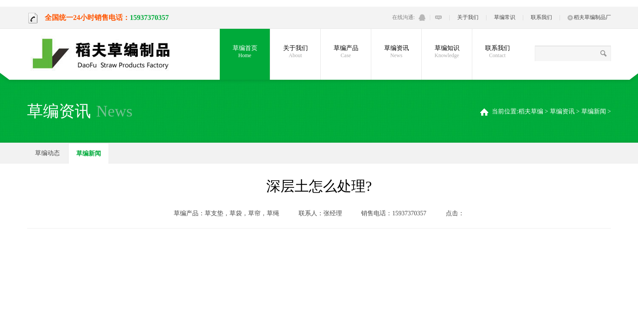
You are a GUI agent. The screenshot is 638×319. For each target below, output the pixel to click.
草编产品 (346, 52)
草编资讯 (396, 52)
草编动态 (47, 153)
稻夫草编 (530, 111)
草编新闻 (593, 111)
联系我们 (541, 17)
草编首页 (245, 52)
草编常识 (504, 17)
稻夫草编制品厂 (589, 17)
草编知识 (447, 52)
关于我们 (467, 17)
